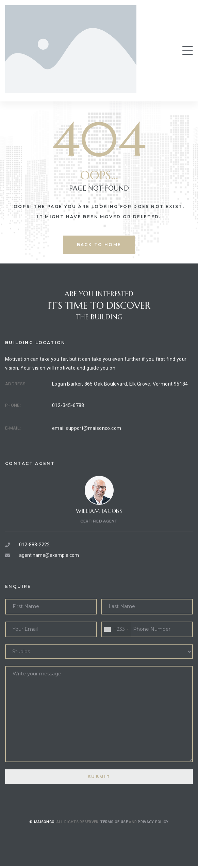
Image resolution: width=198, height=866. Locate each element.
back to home (99, 244)
